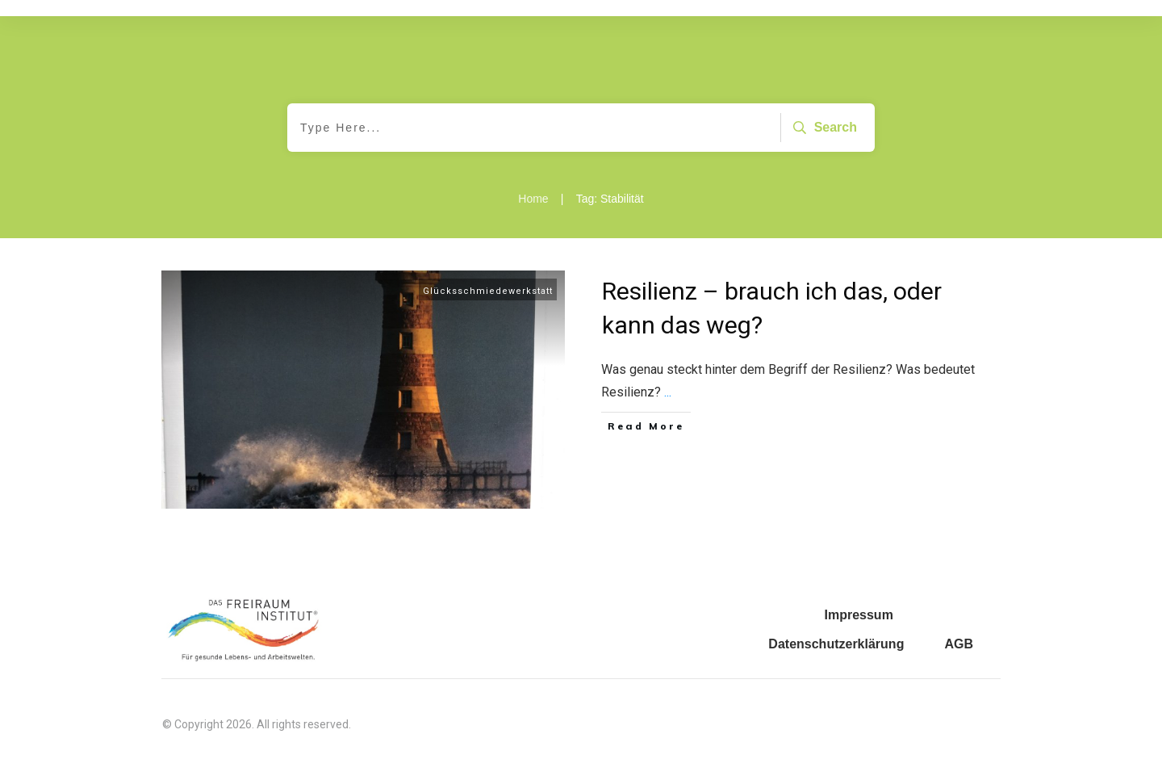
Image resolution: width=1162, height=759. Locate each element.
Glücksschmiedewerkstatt (488, 291)
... (667, 392)
